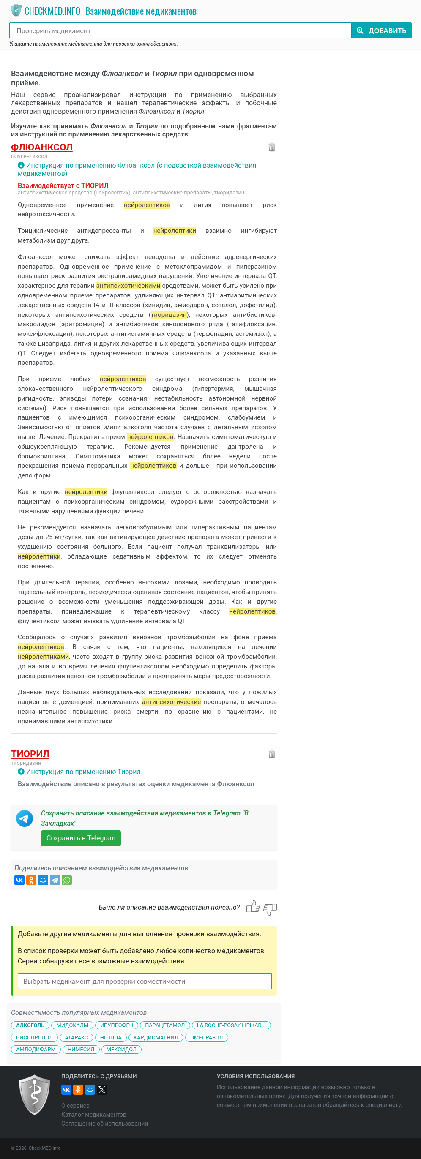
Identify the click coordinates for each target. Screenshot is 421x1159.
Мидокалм (72, 1025)
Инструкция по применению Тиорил (83, 772)
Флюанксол (42, 147)
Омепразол (206, 1037)
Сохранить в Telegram (80, 838)
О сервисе (75, 1105)
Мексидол (122, 1049)
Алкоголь (30, 1025)
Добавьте (33, 934)
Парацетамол (165, 1025)
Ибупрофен (116, 1025)
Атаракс (76, 1037)
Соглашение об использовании (104, 1123)
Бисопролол (34, 1037)
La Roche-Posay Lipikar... (231, 1025)
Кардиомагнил (156, 1037)
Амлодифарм (36, 1049)
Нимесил (81, 1049)
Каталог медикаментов (93, 1114)
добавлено (137, 951)
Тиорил (30, 753)
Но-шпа (111, 1037)
